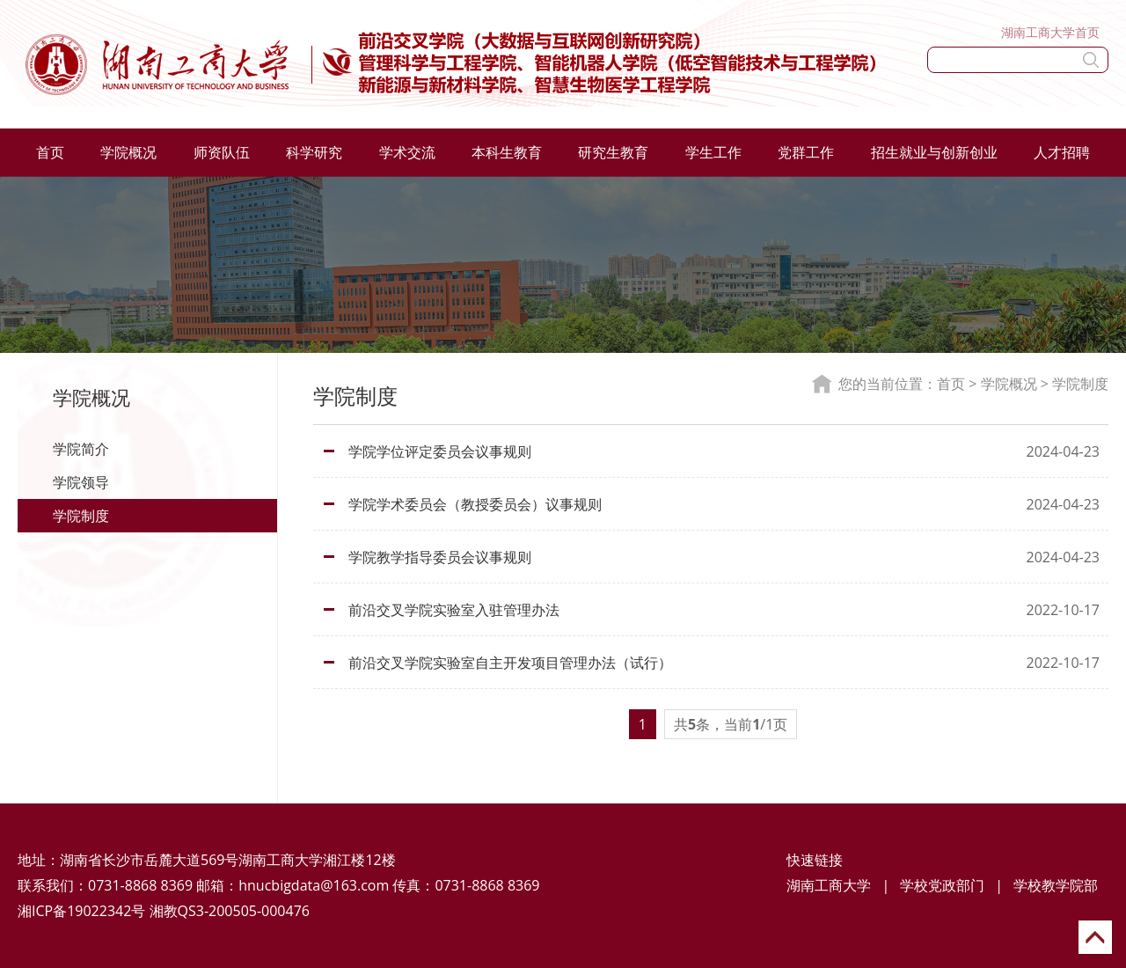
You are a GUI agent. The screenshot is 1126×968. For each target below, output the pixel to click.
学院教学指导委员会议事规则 (439, 557)
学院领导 (81, 482)
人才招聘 (1062, 152)
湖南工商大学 (828, 885)
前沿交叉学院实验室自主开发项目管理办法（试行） (510, 662)
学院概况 (128, 152)
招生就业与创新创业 (934, 152)
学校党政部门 (942, 885)
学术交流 (407, 152)
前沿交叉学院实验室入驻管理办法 (453, 610)
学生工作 (713, 152)
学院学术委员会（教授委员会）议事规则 (475, 504)
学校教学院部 (1055, 885)
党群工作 (806, 152)
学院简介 (81, 448)
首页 (50, 152)
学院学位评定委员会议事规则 (439, 451)
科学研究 (314, 152)
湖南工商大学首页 (1050, 32)
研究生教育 (613, 152)
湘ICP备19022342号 (81, 910)
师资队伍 (222, 152)
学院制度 (81, 515)
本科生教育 (507, 152)
